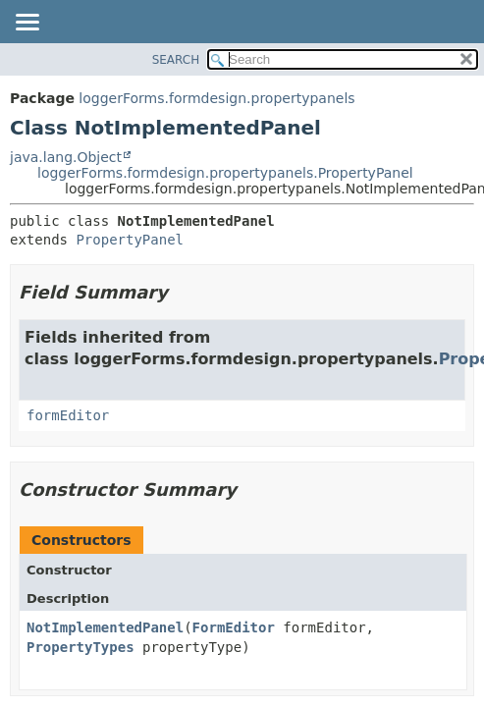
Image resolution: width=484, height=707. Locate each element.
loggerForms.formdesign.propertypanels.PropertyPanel (225, 173)
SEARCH (176, 60)
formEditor (68, 415)
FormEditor (233, 627)
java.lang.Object (66, 157)
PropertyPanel (130, 239)
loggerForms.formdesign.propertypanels (216, 98)
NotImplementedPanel (105, 627)
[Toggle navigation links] (26, 23)
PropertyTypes (80, 647)
